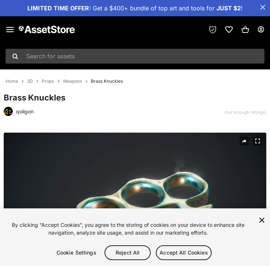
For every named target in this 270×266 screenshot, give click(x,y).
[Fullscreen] (257, 141)
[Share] (244, 141)
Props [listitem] (48, 81)
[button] (245, 29)
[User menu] (260, 29)
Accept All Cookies (184, 253)
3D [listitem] (30, 81)
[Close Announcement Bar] (262, 7)
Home (12, 81)
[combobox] (135, 56)
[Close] (261, 221)
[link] (229, 29)
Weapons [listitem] (72, 81)
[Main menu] (10, 29)
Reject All (128, 253)
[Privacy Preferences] (212, 29)
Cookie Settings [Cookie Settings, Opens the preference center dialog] (76, 253)
